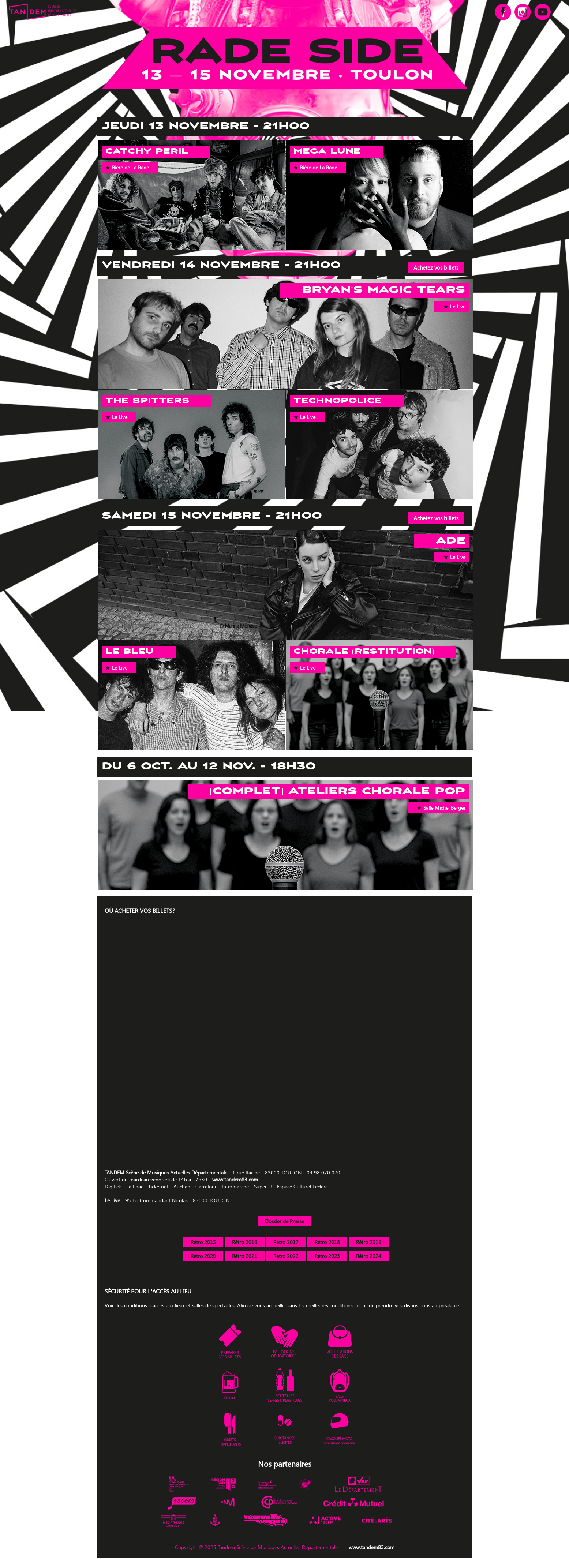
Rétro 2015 (203, 1241)
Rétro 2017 (286, 1241)
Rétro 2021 (244, 1255)
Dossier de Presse (284, 1221)
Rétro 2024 (368, 1255)
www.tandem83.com (235, 1179)
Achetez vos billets (435, 267)
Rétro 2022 (286, 1255)
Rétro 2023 (327, 1255)
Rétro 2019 (368, 1241)
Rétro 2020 (203, 1255)
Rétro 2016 (244, 1241)
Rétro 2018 (327, 1241)
